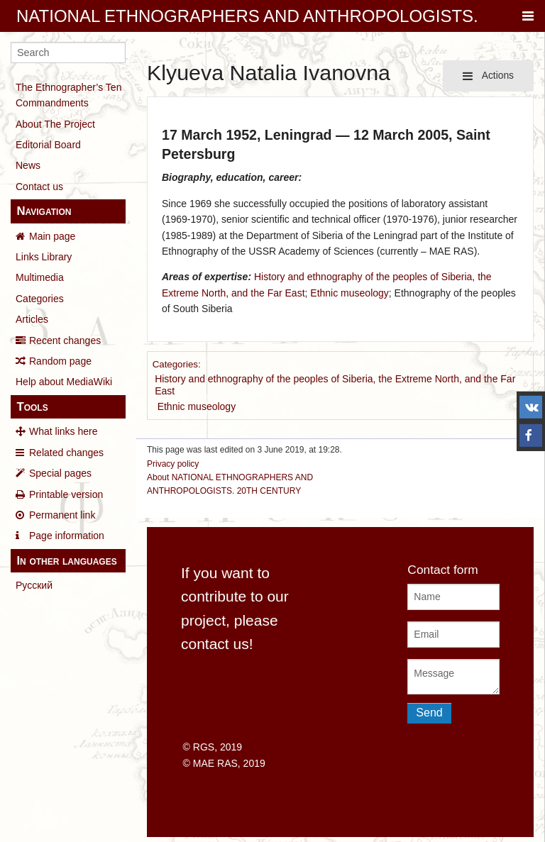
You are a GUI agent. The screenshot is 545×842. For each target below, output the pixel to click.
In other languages (66, 560)
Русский (34, 585)
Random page (60, 361)
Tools (32, 407)
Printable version (66, 494)
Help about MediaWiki (64, 381)
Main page (52, 236)
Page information (66, 535)
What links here (63, 431)
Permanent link (62, 515)
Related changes (66, 452)
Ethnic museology (349, 293)
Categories (40, 298)
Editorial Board (48, 144)
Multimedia (40, 277)
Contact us (39, 186)
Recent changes (65, 340)
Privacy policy (173, 464)
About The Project (55, 124)
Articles (32, 319)
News (28, 165)
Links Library (44, 256)
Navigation (43, 211)
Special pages (60, 473)
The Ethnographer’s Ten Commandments (68, 95)
